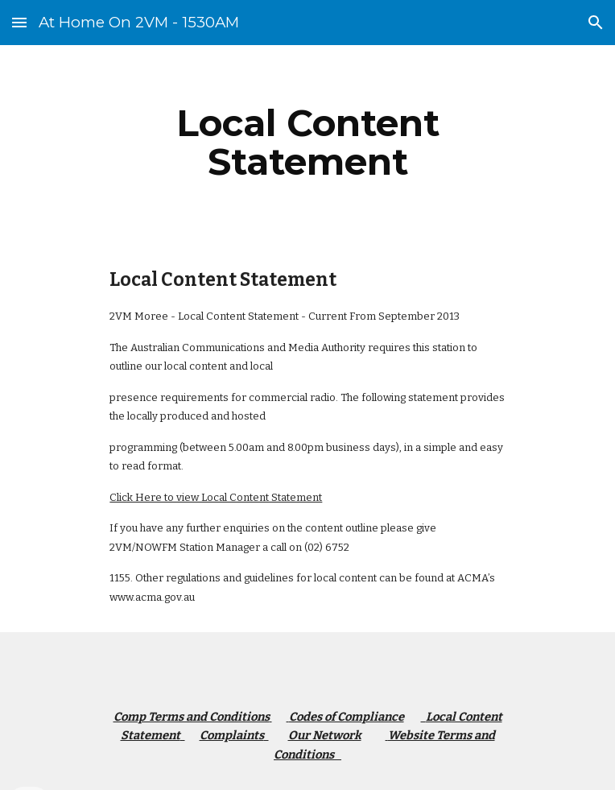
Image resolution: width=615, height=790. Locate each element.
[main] (307, 142)
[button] (19, 22)
